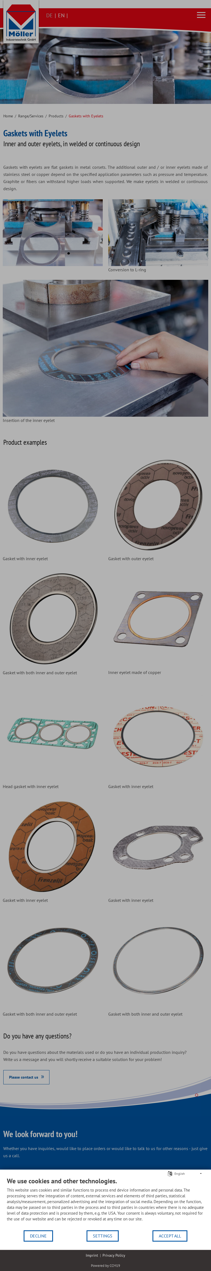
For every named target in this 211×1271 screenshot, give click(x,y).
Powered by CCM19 (105, 1265)
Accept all (170, 1236)
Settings (102, 1236)
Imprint (92, 1255)
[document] (105, 1203)
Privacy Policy (113, 1255)
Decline (38, 1236)
